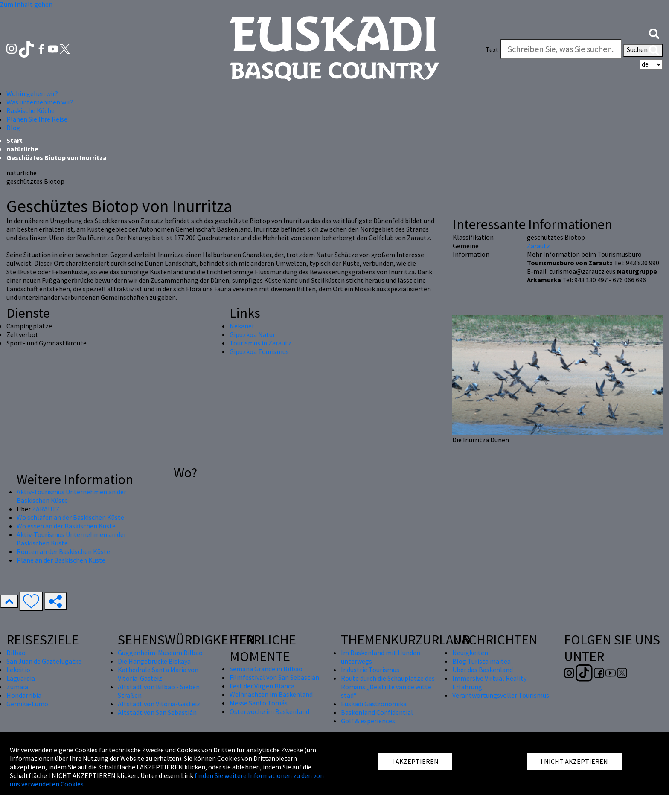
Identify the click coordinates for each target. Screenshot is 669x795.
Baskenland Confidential (377, 712)
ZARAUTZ (46, 509)
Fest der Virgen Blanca (262, 686)
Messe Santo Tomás (259, 703)
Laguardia (20, 678)
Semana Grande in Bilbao (266, 668)
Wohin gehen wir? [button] (32, 93)
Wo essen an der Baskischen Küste (66, 526)
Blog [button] (13, 127)
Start (14, 140)
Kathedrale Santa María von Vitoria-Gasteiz (158, 673)
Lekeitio (18, 669)
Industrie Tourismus (370, 669)
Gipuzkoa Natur (252, 334)
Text (492, 49)
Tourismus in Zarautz (260, 343)
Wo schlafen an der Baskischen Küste (70, 517)
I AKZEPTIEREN (415, 761)
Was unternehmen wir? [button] (39, 102)
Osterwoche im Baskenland (269, 711)
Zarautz (538, 245)
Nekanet (242, 326)
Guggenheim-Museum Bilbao (160, 652)
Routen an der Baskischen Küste (63, 551)
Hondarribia (23, 695)
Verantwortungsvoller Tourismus (500, 695)
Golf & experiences (368, 721)
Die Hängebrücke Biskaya (154, 661)
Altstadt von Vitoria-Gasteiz (159, 703)
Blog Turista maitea (481, 661)
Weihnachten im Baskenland (271, 694)
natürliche (22, 149)
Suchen (643, 50)
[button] (654, 33)
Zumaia (17, 686)
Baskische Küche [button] (30, 110)
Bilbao (16, 652)
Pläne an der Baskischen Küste (61, 560)
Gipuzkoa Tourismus (259, 351)
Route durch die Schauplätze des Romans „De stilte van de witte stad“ (388, 686)
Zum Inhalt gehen (26, 4)
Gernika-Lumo (27, 703)
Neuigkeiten (470, 652)
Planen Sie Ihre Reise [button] (36, 119)
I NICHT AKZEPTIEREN (574, 761)
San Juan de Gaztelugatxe (43, 661)
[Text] (561, 49)
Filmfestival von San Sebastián (274, 677)
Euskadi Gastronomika (374, 703)
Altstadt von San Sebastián (157, 712)
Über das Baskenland (482, 669)
